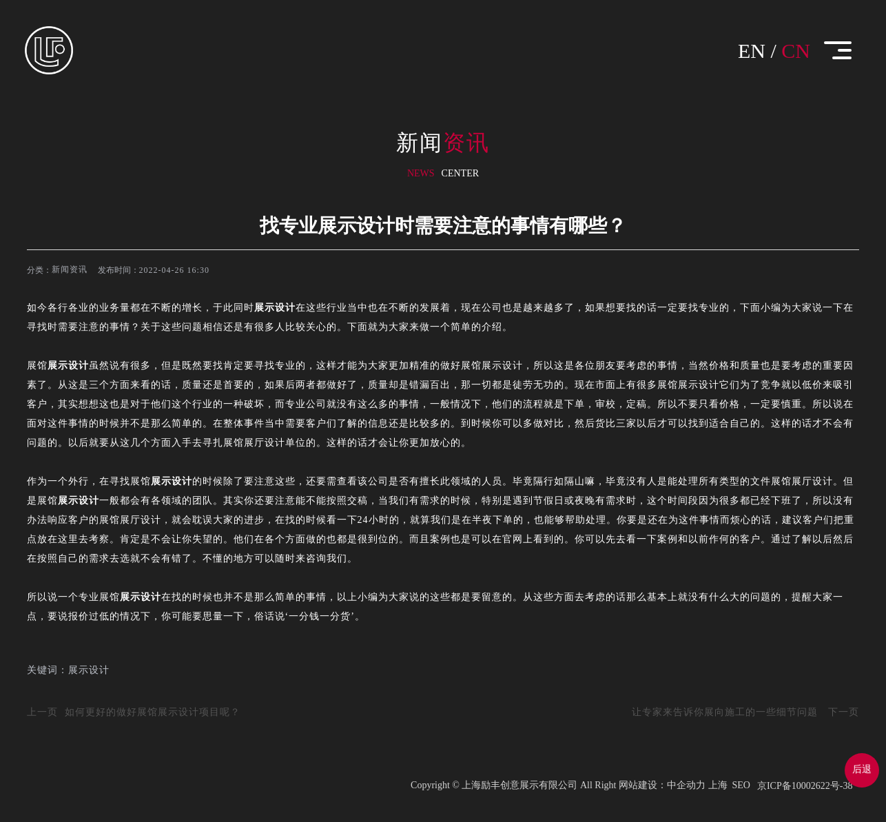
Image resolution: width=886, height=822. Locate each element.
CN (795, 50)
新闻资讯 (69, 269)
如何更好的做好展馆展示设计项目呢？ (152, 712)
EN (751, 50)
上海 (718, 785)
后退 (862, 769)
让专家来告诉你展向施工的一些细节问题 (725, 712)
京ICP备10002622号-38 (804, 786)
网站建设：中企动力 (662, 785)
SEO (741, 785)
